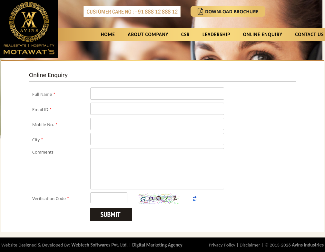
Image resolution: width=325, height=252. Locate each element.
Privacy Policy (222, 245)
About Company (148, 34)
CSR (185, 34)
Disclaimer (250, 245)
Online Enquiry (262, 34)
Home (108, 34)
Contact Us (309, 34)
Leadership (216, 34)
